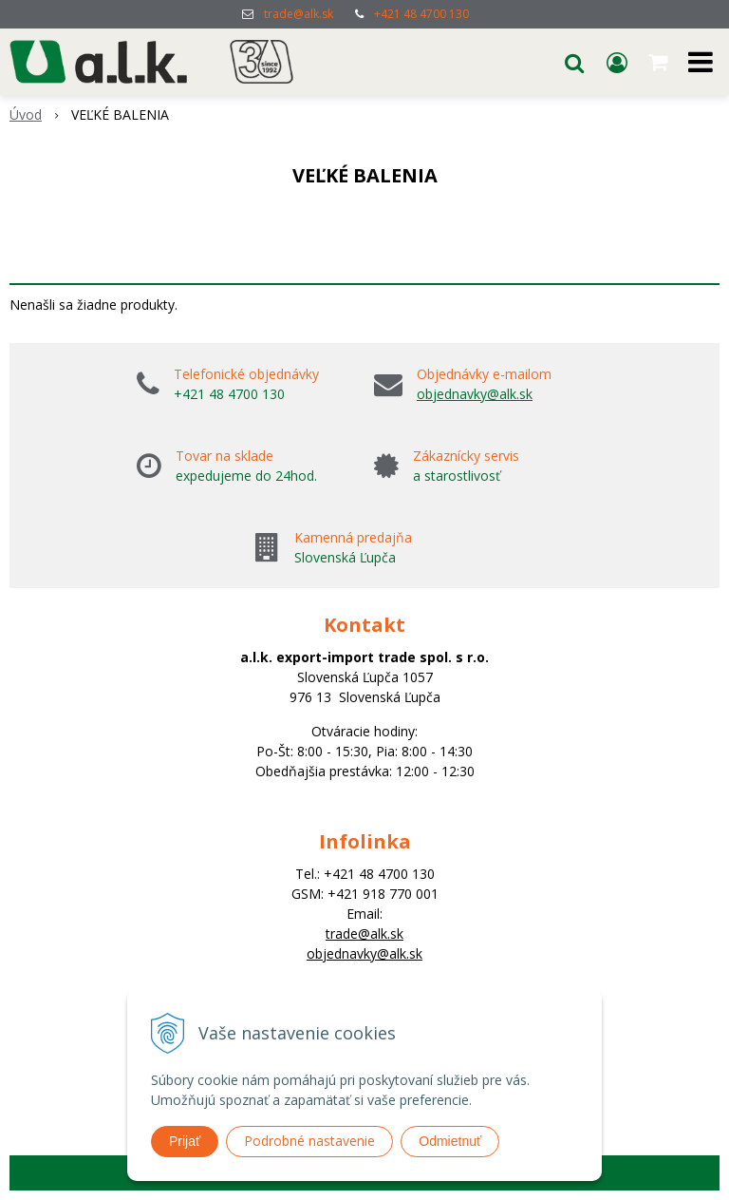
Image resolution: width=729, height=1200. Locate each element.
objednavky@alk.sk (475, 394)
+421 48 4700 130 (421, 14)
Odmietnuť (450, 1141)
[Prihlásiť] (617, 62)
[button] (574, 62)
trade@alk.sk (298, 14)
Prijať (184, 1141)
